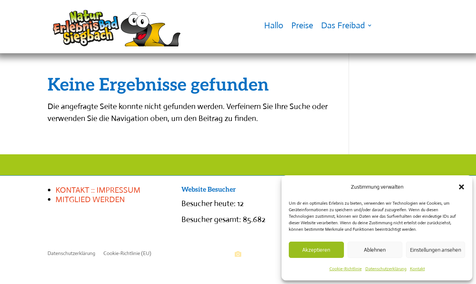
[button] (461, 187)
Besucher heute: (209, 203)
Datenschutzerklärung (385, 269)
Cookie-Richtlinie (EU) (127, 253)
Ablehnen (375, 249)
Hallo (273, 25)
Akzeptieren (316, 249)
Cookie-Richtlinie (345, 269)
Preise (302, 25)
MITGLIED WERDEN (90, 199)
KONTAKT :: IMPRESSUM (98, 190)
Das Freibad (343, 25)
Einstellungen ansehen (435, 249)
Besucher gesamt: (212, 219)
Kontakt (417, 269)
